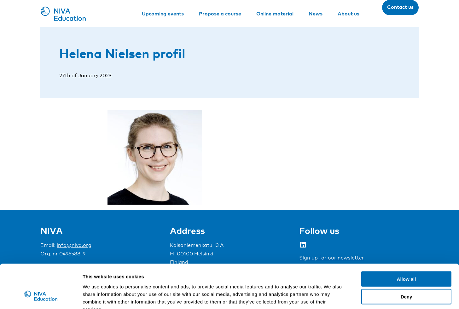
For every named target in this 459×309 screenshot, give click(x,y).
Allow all (406, 240)
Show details (331, 296)
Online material (274, 13)
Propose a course (220, 13)
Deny (406, 258)
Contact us (400, 7)
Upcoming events (163, 13)
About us (348, 13)
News (315, 13)
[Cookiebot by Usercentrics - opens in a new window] (40, 296)
